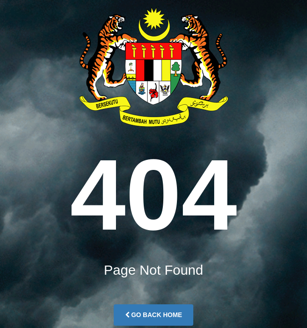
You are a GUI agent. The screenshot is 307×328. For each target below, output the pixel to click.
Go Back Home (153, 314)
